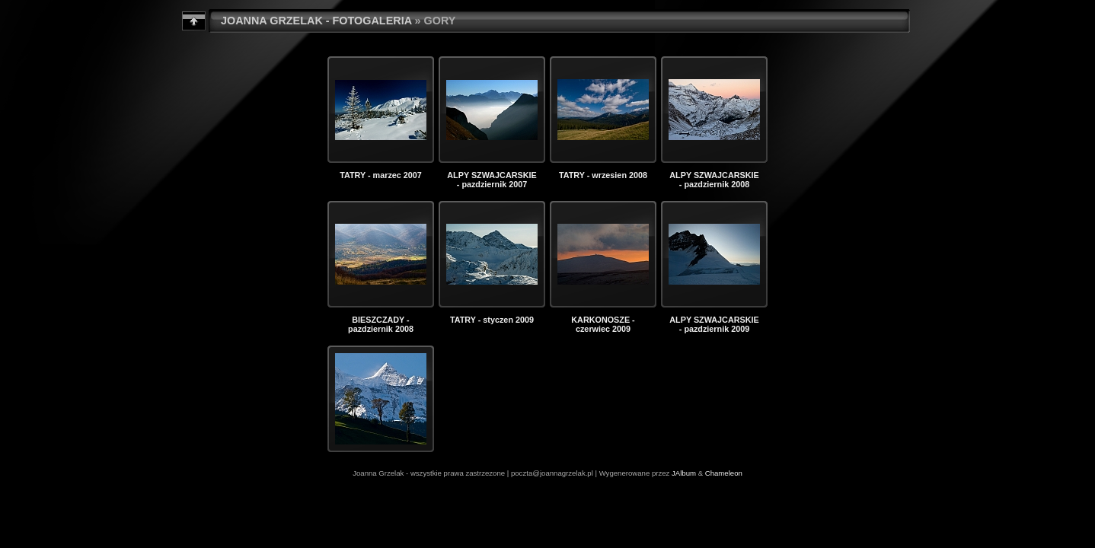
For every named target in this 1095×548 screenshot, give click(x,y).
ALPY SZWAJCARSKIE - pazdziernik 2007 (491, 179)
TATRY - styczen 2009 (492, 319)
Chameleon (723, 473)
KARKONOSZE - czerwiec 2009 (602, 324)
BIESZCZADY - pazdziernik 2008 (380, 324)
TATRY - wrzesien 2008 (603, 175)
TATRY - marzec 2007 (381, 175)
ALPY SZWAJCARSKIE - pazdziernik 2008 (713, 179)
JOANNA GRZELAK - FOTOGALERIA (316, 20)
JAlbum (684, 473)
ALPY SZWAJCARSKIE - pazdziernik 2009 (713, 324)
